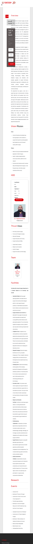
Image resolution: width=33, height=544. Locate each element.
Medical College (5, 543)
